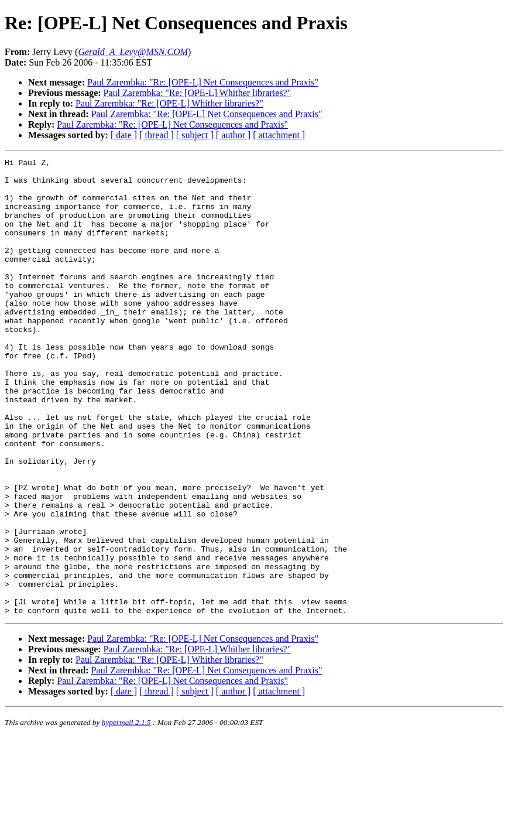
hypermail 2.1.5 (126, 813)
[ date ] (124, 135)
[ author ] (233, 135)
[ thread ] (156, 135)
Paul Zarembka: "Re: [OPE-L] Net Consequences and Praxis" (202, 82)
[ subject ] (195, 135)
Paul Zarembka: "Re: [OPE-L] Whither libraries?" (197, 93)
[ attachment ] (279, 135)
